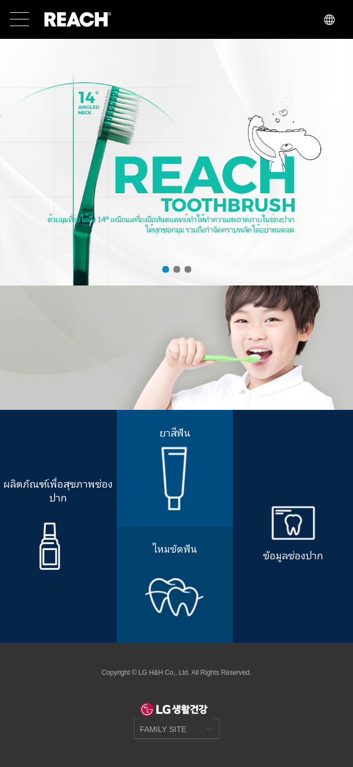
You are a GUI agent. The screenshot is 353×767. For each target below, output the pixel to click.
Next (338, 162)
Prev (14, 162)
